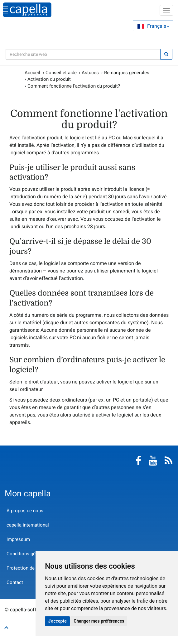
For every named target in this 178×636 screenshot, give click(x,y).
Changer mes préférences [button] (99, 621)
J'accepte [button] (57, 621)
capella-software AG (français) (27, 9)
